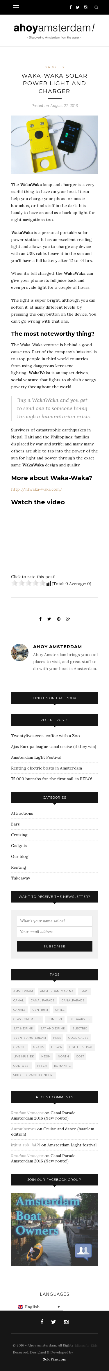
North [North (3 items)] (63, 1056)
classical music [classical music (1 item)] (27, 1019)
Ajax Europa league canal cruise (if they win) (53, 746)
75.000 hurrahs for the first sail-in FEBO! (51, 778)
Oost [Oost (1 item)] (80, 1056)
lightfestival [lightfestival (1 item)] (81, 1047)
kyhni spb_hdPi (25, 1145)
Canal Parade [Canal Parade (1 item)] (43, 1000)
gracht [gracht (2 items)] (19, 1047)
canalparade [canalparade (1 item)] (73, 1000)
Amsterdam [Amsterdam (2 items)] (23, 991)
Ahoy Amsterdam (57, 646)
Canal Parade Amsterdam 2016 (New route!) (43, 1115)
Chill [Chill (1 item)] (60, 1009)
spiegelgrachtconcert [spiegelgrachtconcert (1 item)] (33, 1075)
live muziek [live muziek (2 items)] (23, 1056)
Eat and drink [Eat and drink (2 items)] (52, 1028)
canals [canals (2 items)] (19, 1009)
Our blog (19, 856)
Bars (15, 824)
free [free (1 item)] (57, 1037)
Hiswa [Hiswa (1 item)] (56, 1047)
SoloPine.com (54, 1359)
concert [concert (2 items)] (55, 1019)
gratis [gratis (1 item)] (38, 1047)
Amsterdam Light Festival (36, 757)
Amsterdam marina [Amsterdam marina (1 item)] (57, 991)
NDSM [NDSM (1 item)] (46, 1056)
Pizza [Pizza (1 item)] (42, 1065)
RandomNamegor (27, 1112)
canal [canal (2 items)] (18, 1000)
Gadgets (54, 67)
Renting (18, 867)
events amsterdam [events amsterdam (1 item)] (29, 1037)
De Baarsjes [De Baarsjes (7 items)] (79, 1019)
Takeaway (20, 878)
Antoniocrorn (23, 1129)
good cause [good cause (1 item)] (78, 1037)
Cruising (19, 834)
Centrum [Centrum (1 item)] (40, 1009)
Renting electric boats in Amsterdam (46, 768)
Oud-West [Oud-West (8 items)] (21, 1065)
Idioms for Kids (86, 1346)
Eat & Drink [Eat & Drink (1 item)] (23, 1028)
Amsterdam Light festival (72, 1145)
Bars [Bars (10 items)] (85, 991)
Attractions (22, 813)
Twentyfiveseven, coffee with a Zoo (45, 735)
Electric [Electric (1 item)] (79, 1028)
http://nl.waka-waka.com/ (36, 489)
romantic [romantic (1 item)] (62, 1065)
